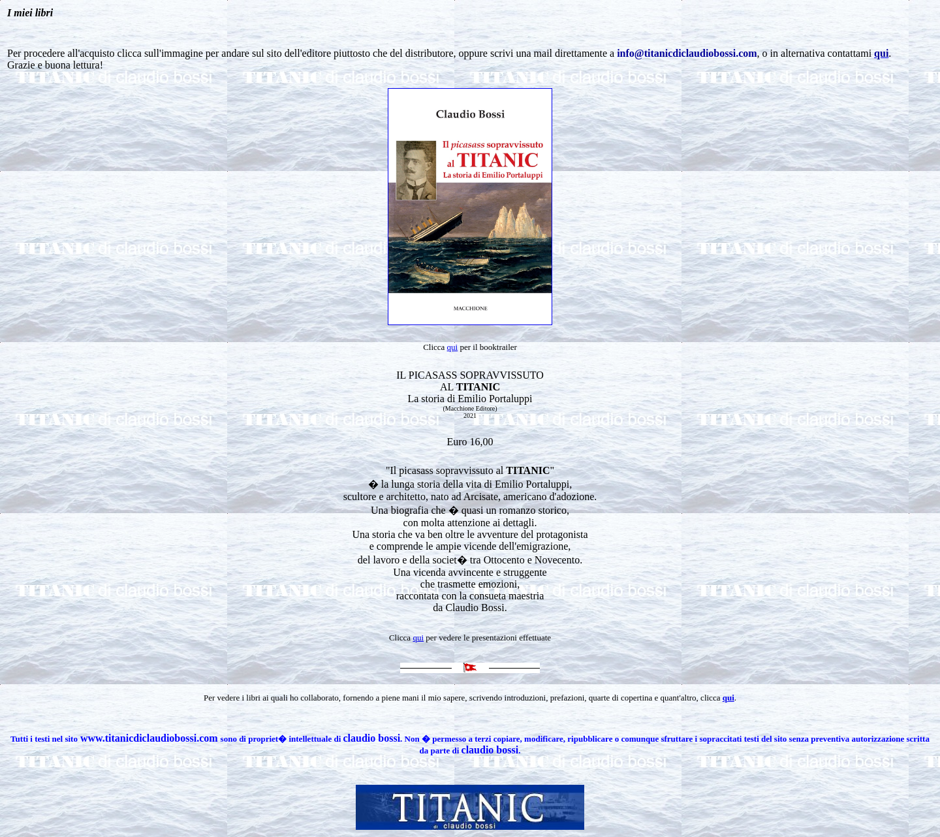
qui (452, 347)
